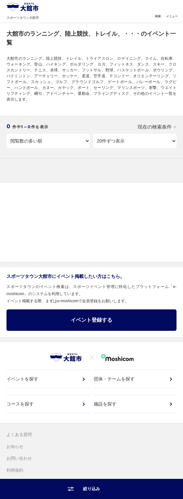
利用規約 (14, 470)
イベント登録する (91, 320)
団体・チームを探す (114, 378)
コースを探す (20, 403)
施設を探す (105, 403)
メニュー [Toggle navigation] (172, 11)
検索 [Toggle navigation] (158, 11)
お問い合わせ (19, 458)
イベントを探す (22, 378)
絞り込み (91, 488)
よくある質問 (19, 434)
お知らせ (14, 446)
